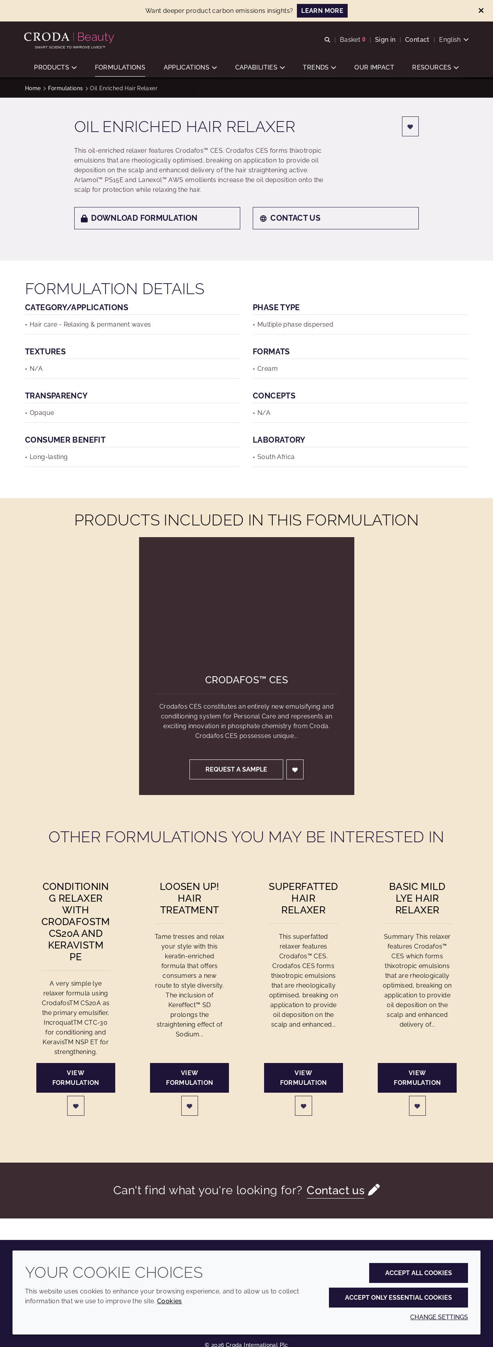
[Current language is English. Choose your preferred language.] (453, 40)
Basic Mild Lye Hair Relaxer (417, 898)
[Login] (410, 126)
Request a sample (236, 769)
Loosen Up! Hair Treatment (190, 898)
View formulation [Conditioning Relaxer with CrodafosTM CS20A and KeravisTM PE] (75, 1077)
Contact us (289, 218)
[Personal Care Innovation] (71, 38)
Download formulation (139, 218)
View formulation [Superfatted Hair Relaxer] (303, 1077)
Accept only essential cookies (398, 1297)
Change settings (439, 1317)
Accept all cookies (418, 1273)
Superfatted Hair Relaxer (303, 898)
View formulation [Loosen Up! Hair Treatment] (189, 1077)
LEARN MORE (322, 10)
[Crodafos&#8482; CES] (246, 597)
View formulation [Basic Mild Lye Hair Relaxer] (417, 1077)
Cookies (169, 1301)
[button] (55, 68)
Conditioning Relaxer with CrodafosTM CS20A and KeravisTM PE (75, 922)
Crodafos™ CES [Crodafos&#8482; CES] (246, 680)
